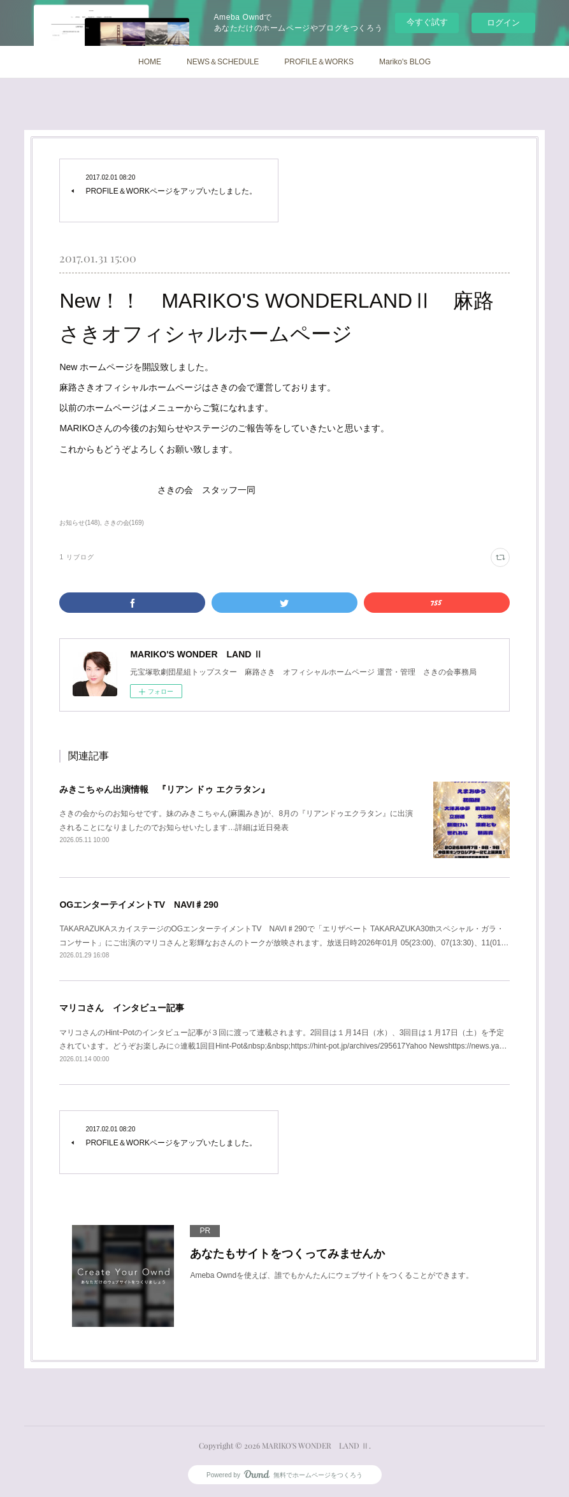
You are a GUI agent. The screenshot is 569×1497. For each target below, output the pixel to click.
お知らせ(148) (79, 522)
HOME (149, 61)
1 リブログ (76, 557)
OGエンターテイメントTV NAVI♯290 (138, 904)
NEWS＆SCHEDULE (223, 61)
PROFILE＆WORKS (319, 61)
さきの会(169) (124, 522)
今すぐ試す (427, 22)
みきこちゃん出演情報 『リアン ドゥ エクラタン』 (164, 789)
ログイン (503, 22)
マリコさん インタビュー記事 (121, 1008)
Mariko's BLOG (405, 61)
